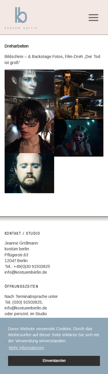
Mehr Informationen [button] (26, 347)
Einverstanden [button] (54, 361)
